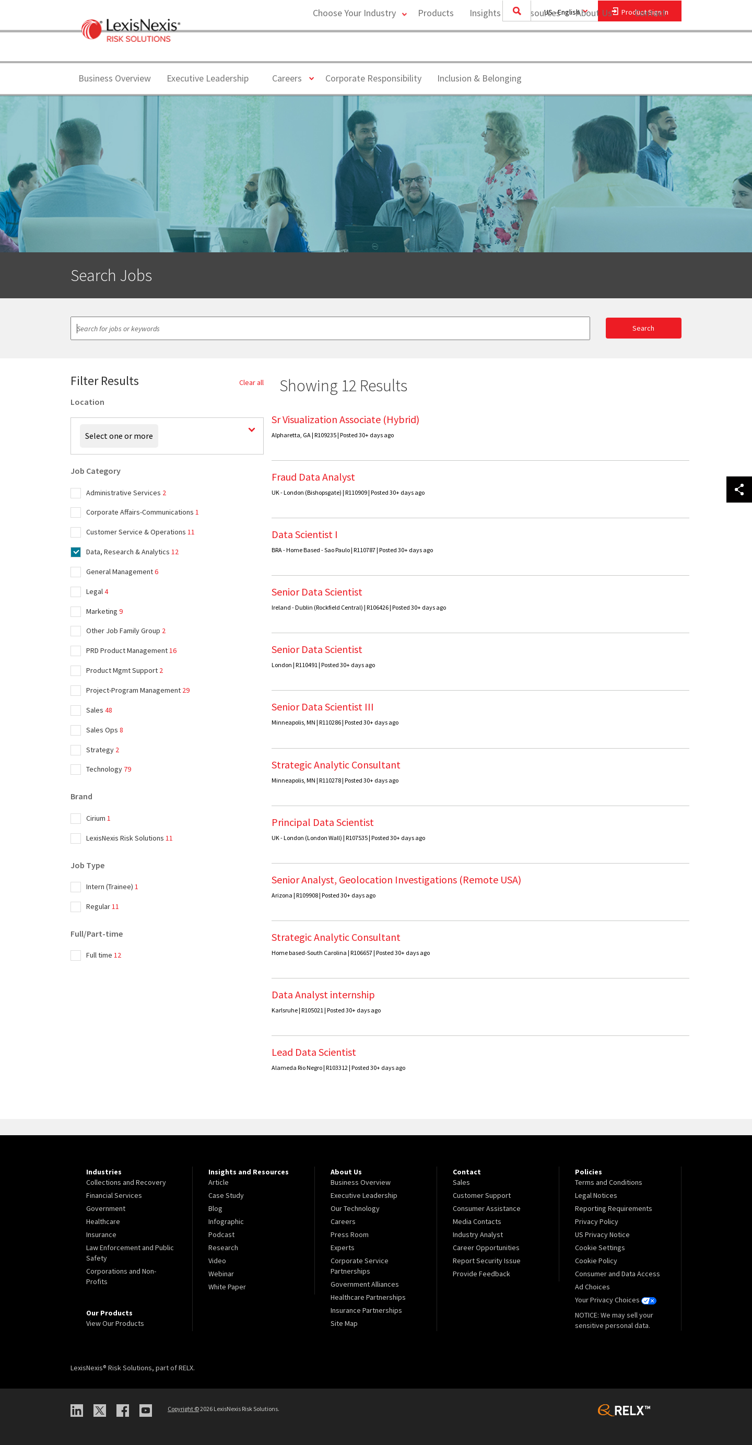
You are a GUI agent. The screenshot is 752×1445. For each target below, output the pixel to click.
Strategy (102, 749)
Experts (343, 1247)
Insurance (101, 1234)
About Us (593, 50)
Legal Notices (596, 1195)
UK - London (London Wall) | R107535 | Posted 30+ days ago (348, 838)
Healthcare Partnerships (368, 1297)
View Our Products (115, 1323)
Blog (215, 1208)
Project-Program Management (138, 690)
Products (435, 50)
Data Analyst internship (323, 994)
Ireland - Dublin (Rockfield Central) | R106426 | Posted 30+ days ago (359, 607)
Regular (102, 906)
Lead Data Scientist (314, 1051)
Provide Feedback (481, 1273)
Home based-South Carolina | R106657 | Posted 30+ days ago (351, 953)
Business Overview (114, 78)
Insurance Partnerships (366, 1310)
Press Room (350, 1234)
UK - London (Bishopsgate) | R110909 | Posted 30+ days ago (348, 492)
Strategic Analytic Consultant (336, 764)
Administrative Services (126, 492)
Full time (103, 955)
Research (223, 1247)
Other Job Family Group (126, 630)
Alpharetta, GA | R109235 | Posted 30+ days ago (333, 435)
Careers (291, 77)
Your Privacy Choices (615, 1299)
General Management (122, 571)
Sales (99, 710)
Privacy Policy (596, 1221)
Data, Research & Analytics (132, 551)
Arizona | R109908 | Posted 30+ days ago (323, 895)
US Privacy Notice (602, 1234)
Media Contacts (477, 1221)
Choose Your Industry (351, 50)
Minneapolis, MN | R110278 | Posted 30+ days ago (335, 780)
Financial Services (114, 1195)
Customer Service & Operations (140, 532)
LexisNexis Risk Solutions (129, 838)
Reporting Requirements (613, 1208)
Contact (650, 50)
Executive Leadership (208, 78)
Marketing (104, 611)
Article (218, 1182)
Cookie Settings (600, 1247)
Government (105, 1208)
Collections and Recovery (126, 1182)
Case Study (226, 1195)
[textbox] (330, 328)
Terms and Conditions (608, 1182)
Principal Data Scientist (323, 822)
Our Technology (355, 1208)
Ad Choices (592, 1286)
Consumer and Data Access (617, 1273)
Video (217, 1260)
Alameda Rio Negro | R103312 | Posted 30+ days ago (338, 1067)
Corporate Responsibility (373, 78)
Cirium (98, 818)
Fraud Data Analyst (313, 476)
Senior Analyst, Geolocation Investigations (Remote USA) (396, 879)
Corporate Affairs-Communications (142, 512)
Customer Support (482, 1195)
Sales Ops (104, 730)
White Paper (227, 1286)
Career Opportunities (486, 1247)
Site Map (344, 1323)
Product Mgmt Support (124, 670)
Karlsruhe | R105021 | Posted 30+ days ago (326, 1010)
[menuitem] (435, 50)
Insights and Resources (513, 50)
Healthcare (103, 1221)
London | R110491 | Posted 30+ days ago (323, 665)
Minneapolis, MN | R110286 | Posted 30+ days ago (335, 722)
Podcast (221, 1234)
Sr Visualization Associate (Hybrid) (345, 419)
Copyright (183, 1409)
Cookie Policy (596, 1260)
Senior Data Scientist (317, 591)
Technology (108, 769)
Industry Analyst (478, 1234)
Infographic (226, 1221)
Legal (97, 591)
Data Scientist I (305, 534)
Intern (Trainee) (112, 886)
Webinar (221, 1273)
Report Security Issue (487, 1260)
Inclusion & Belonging (479, 78)
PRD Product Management (131, 650)
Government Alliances (365, 1284)
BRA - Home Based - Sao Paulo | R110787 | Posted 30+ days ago (352, 550)
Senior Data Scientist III (323, 706)
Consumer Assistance (487, 1208)
